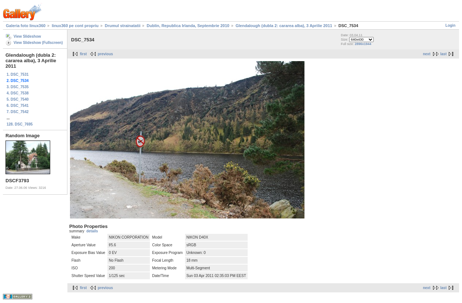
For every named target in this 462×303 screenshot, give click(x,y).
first (83, 54)
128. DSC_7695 (20, 124)
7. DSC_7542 (18, 112)
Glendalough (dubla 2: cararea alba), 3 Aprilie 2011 (284, 25)
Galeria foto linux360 (25, 25)
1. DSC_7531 (18, 74)
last (443, 54)
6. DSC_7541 (18, 106)
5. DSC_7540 (18, 99)
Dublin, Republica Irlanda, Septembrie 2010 (188, 25)
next (426, 54)
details (92, 231)
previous (105, 54)
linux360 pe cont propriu (75, 25)
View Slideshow (27, 36)
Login (450, 25)
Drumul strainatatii (122, 25)
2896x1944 (363, 44)
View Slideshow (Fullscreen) (38, 43)
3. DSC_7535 (18, 87)
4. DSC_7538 (18, 93)
